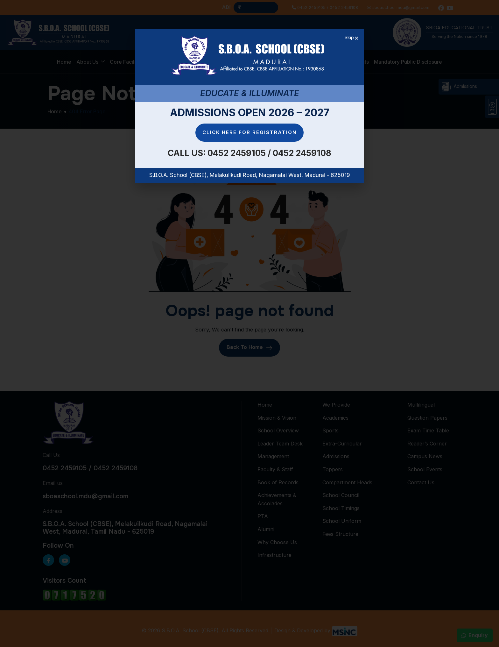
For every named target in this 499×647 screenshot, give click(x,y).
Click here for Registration (249, 132)
